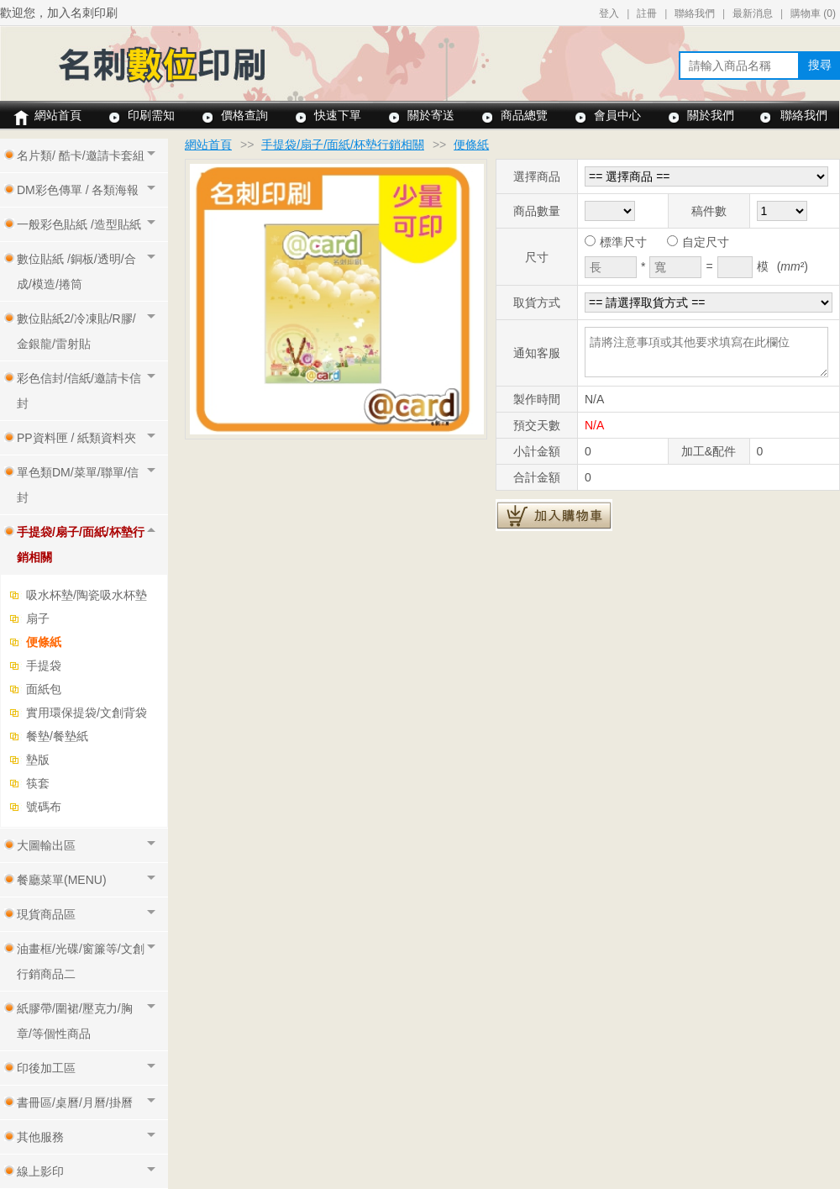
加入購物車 (554, 515)
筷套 (38, 783)
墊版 (38, 759)
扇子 (38, 618)
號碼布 (43, 806)
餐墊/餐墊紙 (57, 736)
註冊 (647, 13)
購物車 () (813, 13)
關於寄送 (430, 115)
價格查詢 (244, 115)
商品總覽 (524, 115)
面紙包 (43, 689)
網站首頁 (57, 115)
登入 (609, 13)
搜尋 (820, 64)
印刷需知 (151, 115)
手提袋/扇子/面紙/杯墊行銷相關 (342, 144)
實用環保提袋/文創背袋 (86, 712)
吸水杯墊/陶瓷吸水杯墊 (86, 595)
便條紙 (43, 642)
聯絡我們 (695, 13)
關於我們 (710, 115)
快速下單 (337, 115)
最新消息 (752, 13)
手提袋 (43, 665)
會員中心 (617, 115)
